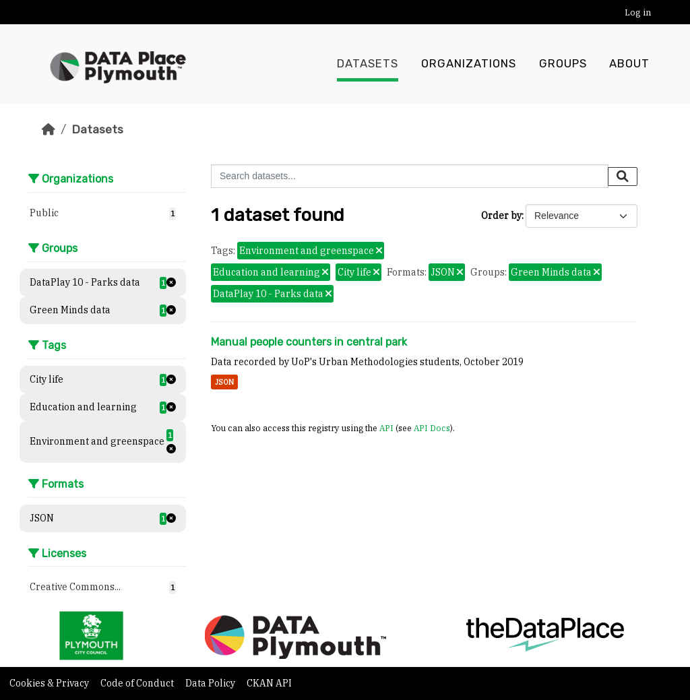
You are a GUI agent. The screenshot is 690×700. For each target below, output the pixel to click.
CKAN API (269, 683)
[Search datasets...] (409, 176)
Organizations (468, 64)
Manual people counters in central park (309, 342)
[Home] (48, 129)
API (386, 427)
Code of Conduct (138, 683)
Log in (638, 12)
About (629, 64)
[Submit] (622, 176)
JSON (224, 382)
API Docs (432, 427)
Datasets (367, 64)
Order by (501, 216)
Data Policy (211, 683)
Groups (563, 64)
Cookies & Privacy (50, 683)
